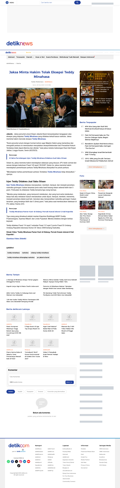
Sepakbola (38, 465)
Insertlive (102, 457)
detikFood (51, 451)
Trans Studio (66, 465)
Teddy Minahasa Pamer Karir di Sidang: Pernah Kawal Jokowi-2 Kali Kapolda (41, 211)
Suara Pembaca (52, 57)
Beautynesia (103, 459)
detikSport (38, 462)
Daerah (30, 57)
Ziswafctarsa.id (67, 470)
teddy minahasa (13, 252)
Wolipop (50, 457)
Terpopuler (20, 57)
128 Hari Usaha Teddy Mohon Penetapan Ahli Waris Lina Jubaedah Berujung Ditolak (22, 300)
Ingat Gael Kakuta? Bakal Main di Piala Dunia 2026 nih (50, 328)
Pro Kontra (82, 52)
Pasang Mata (67, 451)
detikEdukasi (39, 451)
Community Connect (69, 481)
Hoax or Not (40, 57)
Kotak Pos (84, 457)
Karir (82, 454)
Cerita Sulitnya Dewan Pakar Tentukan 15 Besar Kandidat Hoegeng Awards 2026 (103, 89)
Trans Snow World (68, 462)
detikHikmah (51, 467)
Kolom (63, 52)
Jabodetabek (29, 52)
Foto (98, 52)
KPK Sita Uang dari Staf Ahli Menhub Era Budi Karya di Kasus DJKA (98, 128)
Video (104, 52)
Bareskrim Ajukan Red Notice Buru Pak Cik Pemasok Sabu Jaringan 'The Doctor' (99, 145)
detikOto (38, 467)
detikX (56, 52)
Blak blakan (71, 52)
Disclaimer (84, 467)
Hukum (50, 52)
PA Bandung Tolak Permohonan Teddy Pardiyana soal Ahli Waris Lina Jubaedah (57, 294)
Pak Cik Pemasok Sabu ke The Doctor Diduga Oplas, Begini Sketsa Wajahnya (97, 137)
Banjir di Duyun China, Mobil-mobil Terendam (87, 195)
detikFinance (39, 454)
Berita (20, 52)
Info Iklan (83, 462)
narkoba (25, 252)
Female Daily (103, 462)
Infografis (91, 52)
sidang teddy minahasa (40, 252)
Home (14, 52)
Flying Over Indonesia (69, 473)
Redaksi (83, 448)
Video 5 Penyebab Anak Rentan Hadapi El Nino (50, 354)
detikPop (50, 470)
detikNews (10, 63)
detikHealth (51, 454)
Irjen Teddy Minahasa (15, 184)
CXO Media (102, 465)
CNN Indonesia (103, 448)
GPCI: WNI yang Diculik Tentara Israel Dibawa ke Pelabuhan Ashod (99, 159)
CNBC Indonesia (104, 451)
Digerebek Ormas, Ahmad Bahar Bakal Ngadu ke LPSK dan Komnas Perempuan (105, 217)
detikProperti (39, 470)
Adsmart (11, 57)
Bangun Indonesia (87, 57)
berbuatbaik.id (67, 448)
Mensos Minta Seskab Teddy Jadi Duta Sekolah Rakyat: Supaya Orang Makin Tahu (60, 280)
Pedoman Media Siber (88, 451)
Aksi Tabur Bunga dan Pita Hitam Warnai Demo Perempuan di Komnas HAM (86, 217)
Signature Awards (68, 459)
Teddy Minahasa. (39, 138)
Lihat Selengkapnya (96, 112)
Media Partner (85, 459)
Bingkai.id (66, 467)
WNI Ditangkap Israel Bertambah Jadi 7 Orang (98, 153)
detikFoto (51, 465)
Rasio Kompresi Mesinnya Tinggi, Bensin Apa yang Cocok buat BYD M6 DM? (13, 330)
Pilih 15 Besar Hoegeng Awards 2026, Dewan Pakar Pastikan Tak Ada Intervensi (103, 100)
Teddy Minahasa (31, 136)
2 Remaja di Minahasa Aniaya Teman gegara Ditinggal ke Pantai (22, 280)
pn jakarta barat (43, 257)
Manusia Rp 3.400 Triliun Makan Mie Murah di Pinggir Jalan (67, 329)
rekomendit (66, 478)
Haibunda (102, 454)
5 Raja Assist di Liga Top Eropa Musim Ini (32, 327)
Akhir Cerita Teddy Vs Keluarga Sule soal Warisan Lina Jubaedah (20, 294)
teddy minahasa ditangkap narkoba (20, 257)
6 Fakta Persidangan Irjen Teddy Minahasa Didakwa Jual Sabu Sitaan (38, 158)
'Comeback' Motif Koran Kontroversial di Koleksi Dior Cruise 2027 (32, 355)
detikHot (37, 459)
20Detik (50, 462)
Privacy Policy (85, 465)
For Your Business (68, 476)
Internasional (41, 52)
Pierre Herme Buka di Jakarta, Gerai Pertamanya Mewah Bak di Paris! (14, 355)
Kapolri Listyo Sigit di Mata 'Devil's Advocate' (22, 286)
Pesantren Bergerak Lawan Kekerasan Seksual (105, 195)
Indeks (109, 52)
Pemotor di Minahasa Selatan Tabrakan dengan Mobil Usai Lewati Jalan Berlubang (58, 287)
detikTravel (51, 448)
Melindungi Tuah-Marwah (69, 57)
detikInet (37, 457)
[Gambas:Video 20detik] (16, 238)
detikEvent (66, 457)
